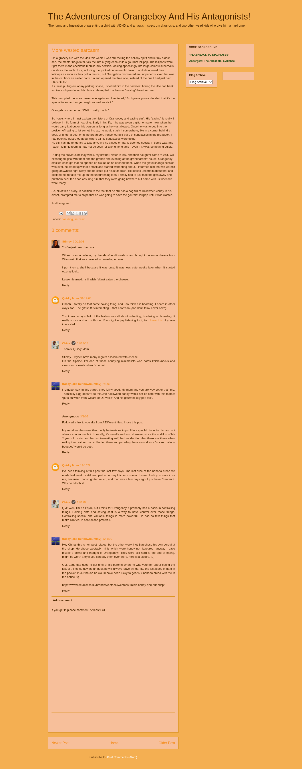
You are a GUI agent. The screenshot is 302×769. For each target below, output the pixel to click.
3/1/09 (84, 416)
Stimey (67, 241)
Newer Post (61, 743)
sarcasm (79, 219)
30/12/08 (78, 241)
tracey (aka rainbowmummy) (81, 383)
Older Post (167, 743)
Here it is (156, 320)
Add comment (62, 600)
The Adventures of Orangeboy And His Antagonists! (149, 16)
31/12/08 (85, 298)
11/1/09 (85, 465)
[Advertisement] (113, 722)
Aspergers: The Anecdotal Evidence (212, 61)
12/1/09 (107, 538)
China (66, 343)
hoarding (67, 219)
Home (114, 743)
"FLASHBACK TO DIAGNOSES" (209, 54)
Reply (66, 285)
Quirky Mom (70, 298)
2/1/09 (107, 383)
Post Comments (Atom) (122, 757)
